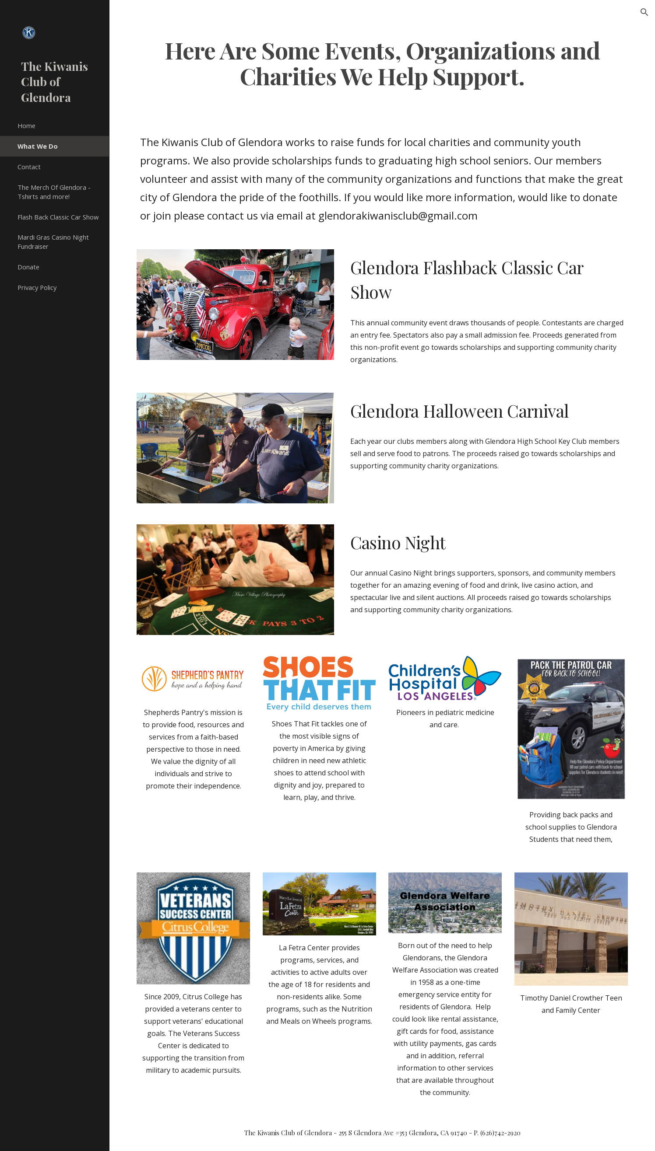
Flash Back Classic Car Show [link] (58, 217)
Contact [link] (29, 166)
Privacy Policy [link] (37, 287)
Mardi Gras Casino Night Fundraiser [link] (53, 242)
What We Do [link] (38, 146)
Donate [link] (28, 266)
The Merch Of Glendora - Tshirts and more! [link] (54, 192)
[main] (382, 62)
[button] (644, 12)
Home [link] (26, 125)
